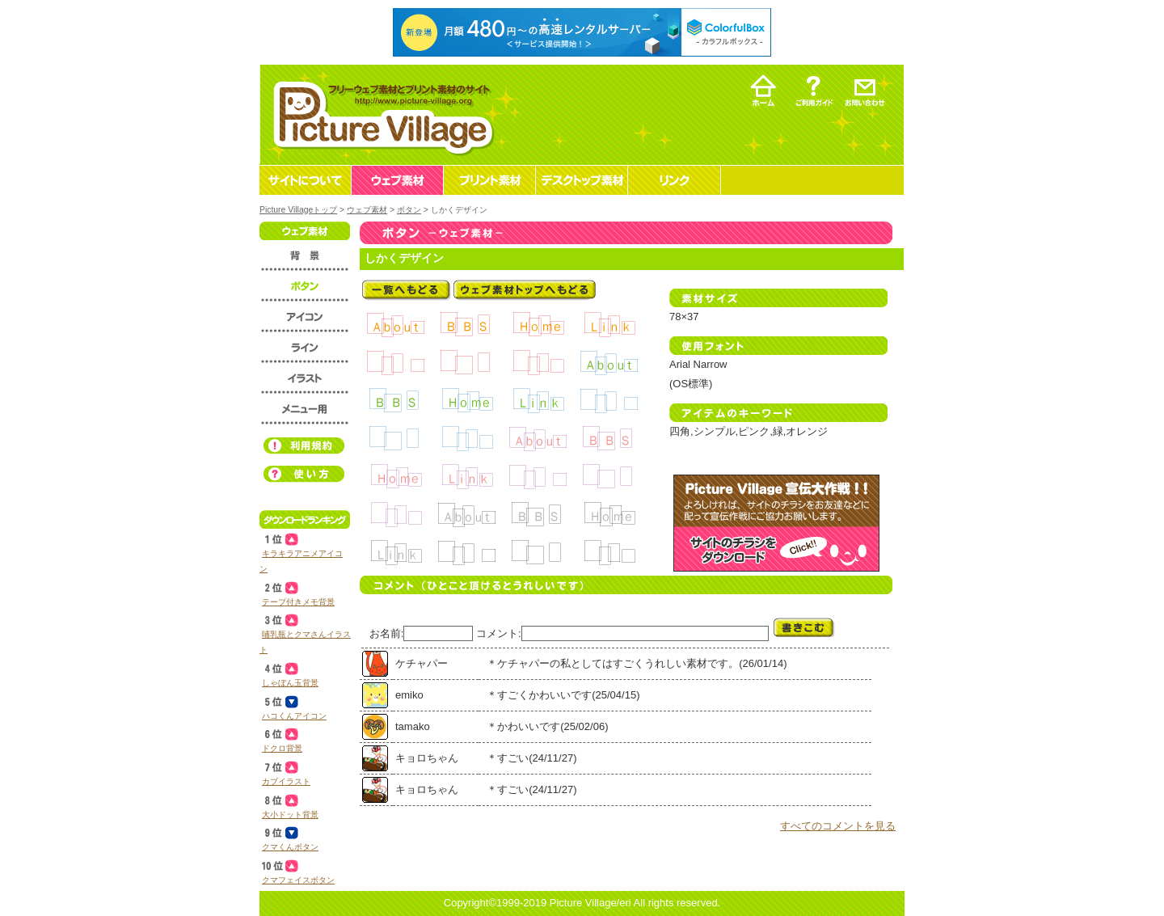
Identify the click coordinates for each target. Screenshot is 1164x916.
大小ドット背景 (290, 814)
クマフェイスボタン (298, 880)
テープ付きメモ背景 (298, 601)
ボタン (409, 209)
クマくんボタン (290, 846)
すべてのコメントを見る (838, 826)
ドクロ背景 (282, 748)
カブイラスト (286, 781)
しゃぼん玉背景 (290, 682)
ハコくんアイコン (294, 715)
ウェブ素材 (367, 209)
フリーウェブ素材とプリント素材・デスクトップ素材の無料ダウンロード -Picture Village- (381, 114)
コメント (497, 633)
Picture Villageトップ (298, 209)
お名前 (385, 633)
